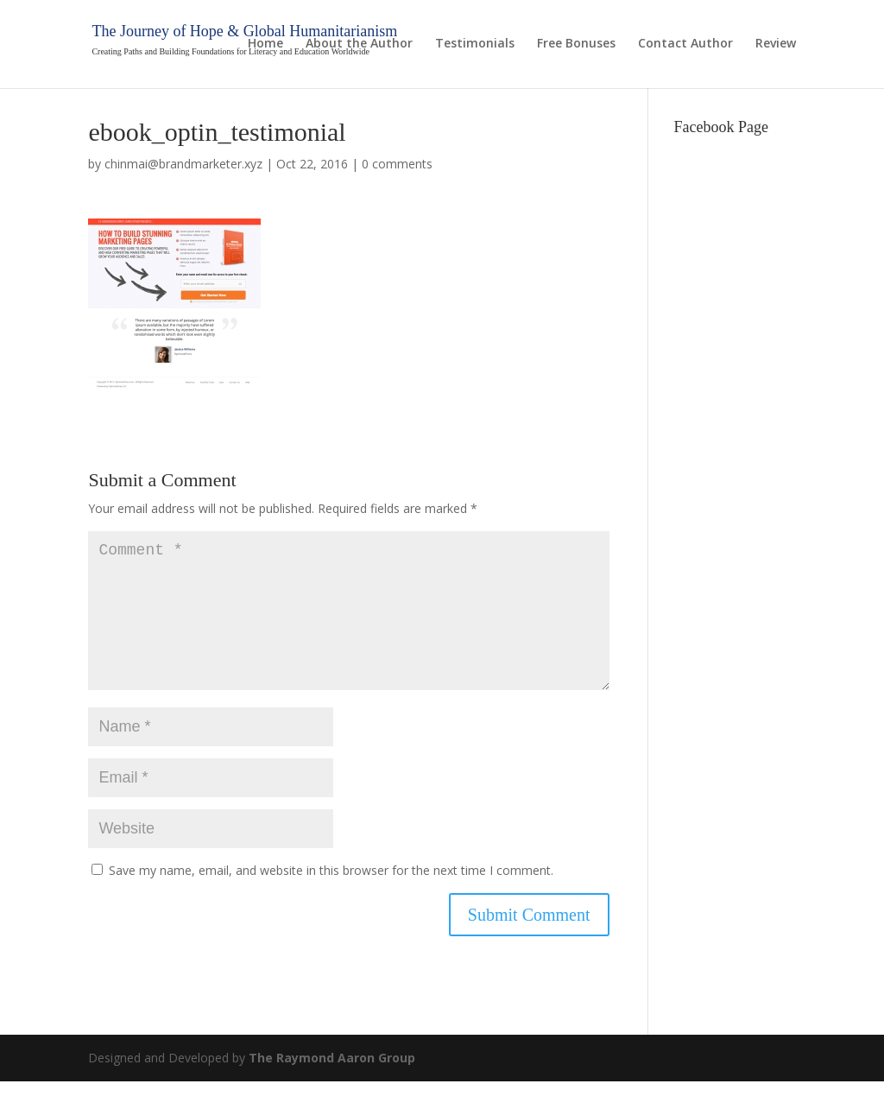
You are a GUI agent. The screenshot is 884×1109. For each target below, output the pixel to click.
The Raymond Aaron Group (332, 1085)
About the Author (359, 44)
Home (265, 44)
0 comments (397, 163)
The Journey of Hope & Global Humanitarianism (244, 31)
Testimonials (475, 44)
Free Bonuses (576, 44)
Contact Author (685, 44)
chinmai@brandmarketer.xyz (183, 163)
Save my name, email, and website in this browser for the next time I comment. (331, 898)
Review (775, 44)
